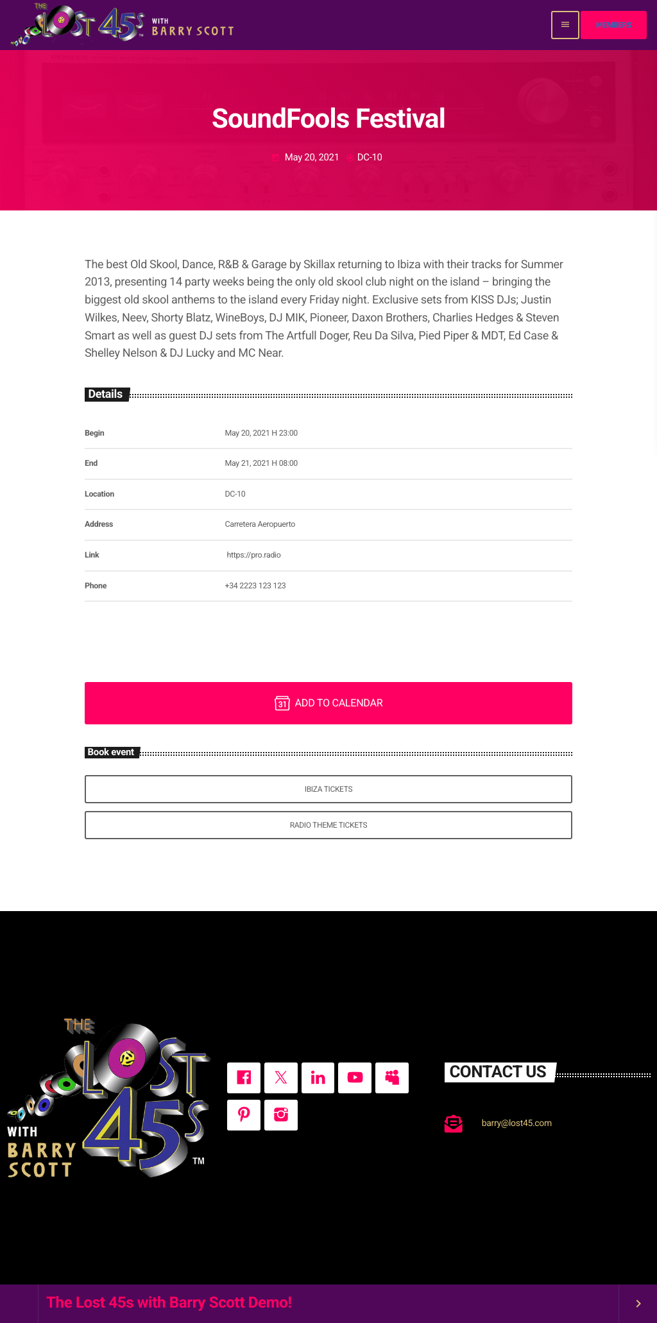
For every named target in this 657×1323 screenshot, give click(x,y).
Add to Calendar (329, 703)
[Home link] (123, 25)
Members (613, 25)
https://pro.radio (253, 555)
